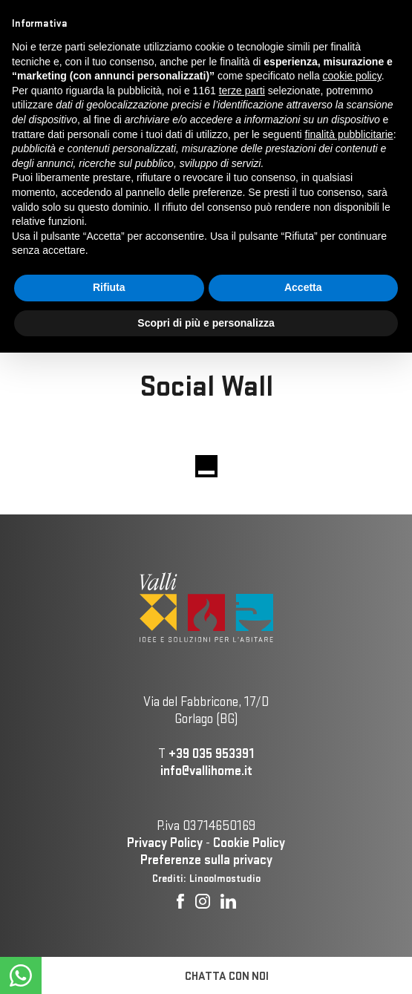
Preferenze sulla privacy (206, 859)
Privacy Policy (165, 842)
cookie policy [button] (352, 76)
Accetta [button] (303, 287)
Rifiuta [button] (109, 287)
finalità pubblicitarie (349, 134)
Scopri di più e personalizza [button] (205, 323)
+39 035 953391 (211, 753)
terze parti (242, 91)
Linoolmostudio (225, 878)
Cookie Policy (249, 842)
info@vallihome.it (206, 770)
